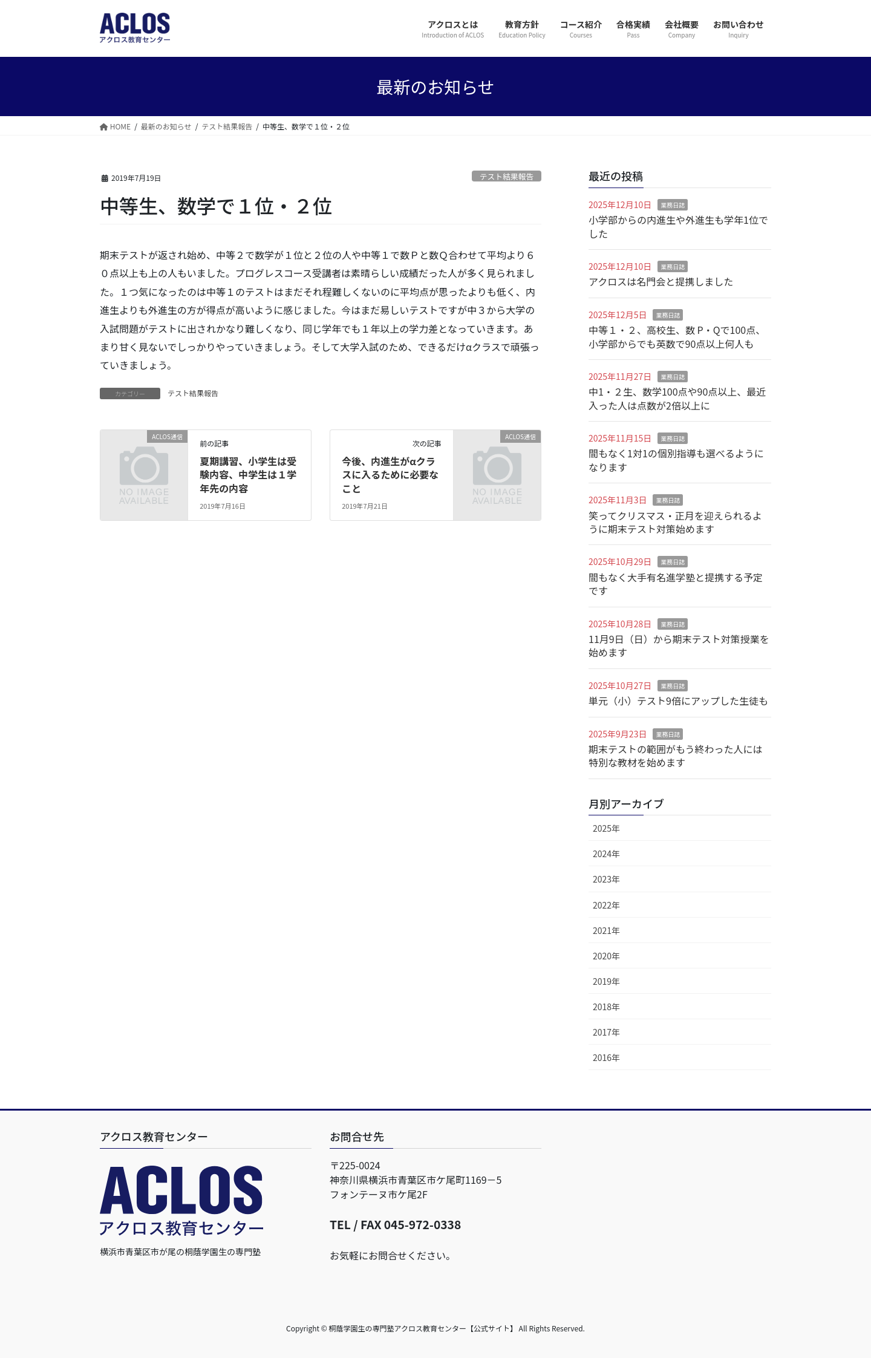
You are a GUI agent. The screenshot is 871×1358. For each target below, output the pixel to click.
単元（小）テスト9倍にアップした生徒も (678, 700)
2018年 (606, 1007)
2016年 (606, 1057)
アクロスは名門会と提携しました (661, 281)
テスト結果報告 (507, 176)
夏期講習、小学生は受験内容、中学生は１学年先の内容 (248, 474)
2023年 (606, 879)
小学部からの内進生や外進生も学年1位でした (678, 226)
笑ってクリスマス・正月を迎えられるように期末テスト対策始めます (675, 522)
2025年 (606, 828)
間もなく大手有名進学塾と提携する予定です (676, 584)
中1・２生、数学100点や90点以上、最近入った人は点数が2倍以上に (677, 398)
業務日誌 (673, 204)
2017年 (606, 1032)
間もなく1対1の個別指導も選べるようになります (676, 460)
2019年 (606, 981)
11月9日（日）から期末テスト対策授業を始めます (679, 645)
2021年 (606, 930)
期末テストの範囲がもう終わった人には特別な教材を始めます (676, 755)
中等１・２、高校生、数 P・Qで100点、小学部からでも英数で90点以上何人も (677, 336)
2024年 (606, 853)
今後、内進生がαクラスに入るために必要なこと (390, 474)
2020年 (606, 956)
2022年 (606, 905)
